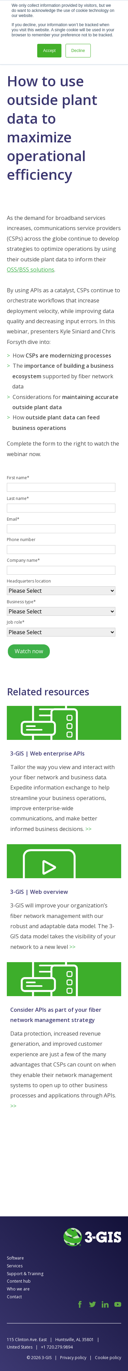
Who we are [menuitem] (18, 1289)
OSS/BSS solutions (30, 269)
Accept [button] (49, 50)
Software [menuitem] (15, 1258)
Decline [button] (78, 50)
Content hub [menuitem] (19, 1281)
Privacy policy (73, 1357)
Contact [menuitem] (14, 1297)
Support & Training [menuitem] (25, 1274)
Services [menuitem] (15, 1266)
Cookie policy (108, 1357)
